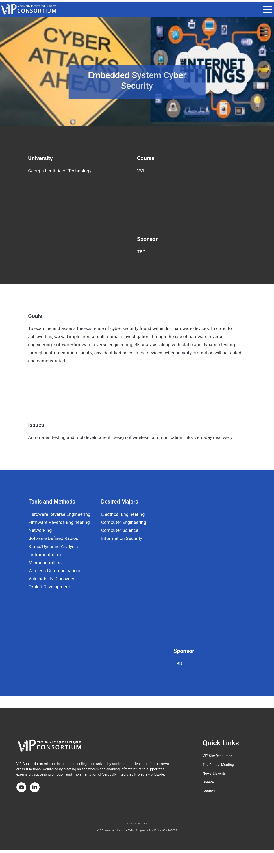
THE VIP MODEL (138, 9)
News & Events (214, 773)
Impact (193, 9)
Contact (209, 791)
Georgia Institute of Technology (59, 171)
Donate (208, 782)
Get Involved (216, 9)
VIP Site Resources (217, 756)
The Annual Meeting (218, 765)
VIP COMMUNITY (169, 9)
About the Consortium (252, 9)
